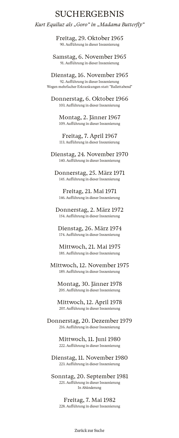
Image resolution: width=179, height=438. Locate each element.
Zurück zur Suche (89, 430)
